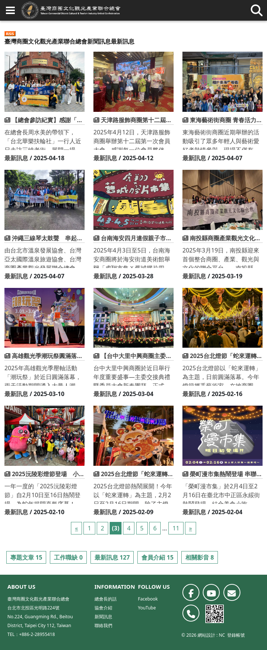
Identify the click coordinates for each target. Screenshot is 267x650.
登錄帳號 (236, 635)
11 (175, 528)
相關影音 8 (199, 557)
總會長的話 (106, 599)
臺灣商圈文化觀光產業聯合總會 (45, 41)
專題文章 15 (26, 557)
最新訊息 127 (112, 557)
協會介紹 (103, 608)
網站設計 (206, 635)
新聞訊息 (99, 41)
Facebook (148, 599)
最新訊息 (16, 158)
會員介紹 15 (157, 557)
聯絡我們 (103, 625)
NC (222, 635)
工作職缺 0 (68, 557)
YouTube (147, 608)
